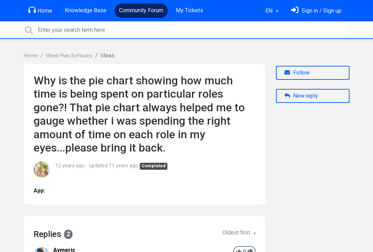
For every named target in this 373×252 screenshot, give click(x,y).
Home (40, 10)
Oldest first (236, 232)
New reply (301, 95)
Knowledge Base (85, 10)
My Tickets (189, 10)
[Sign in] (316, 11)
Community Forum (141, 10)
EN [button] (269, 10)
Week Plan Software (69, 56)
